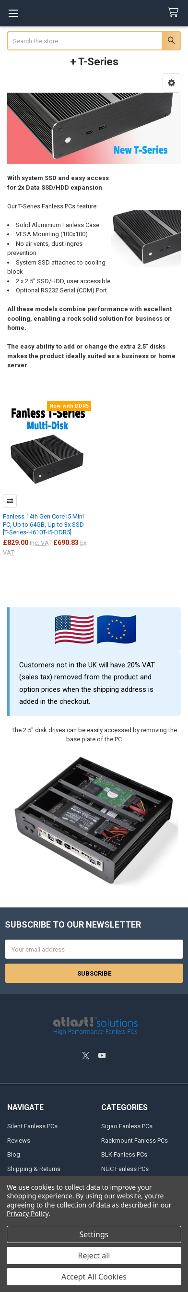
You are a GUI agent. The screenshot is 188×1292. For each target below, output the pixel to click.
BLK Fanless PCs (124, 1154)
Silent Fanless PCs (32, 1126)
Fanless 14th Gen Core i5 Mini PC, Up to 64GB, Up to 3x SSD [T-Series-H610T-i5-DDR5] (43, 524)
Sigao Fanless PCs (127, 1126)
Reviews (18, 1140)
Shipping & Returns (33, 1168)
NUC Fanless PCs (125, 1168)
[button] (171, 83)
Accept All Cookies (94, 1276)
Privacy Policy (27, 1213)
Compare (10, 501)
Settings (94, 1234)
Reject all (94, 1255)
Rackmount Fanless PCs (134, 1140)
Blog (13, 1154)
